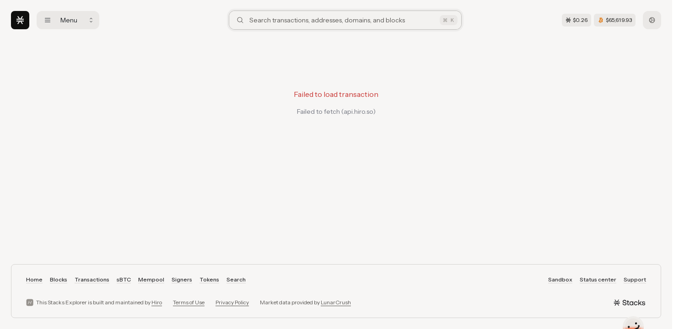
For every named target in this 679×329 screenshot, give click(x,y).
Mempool (151, 279)
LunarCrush (336, 302)
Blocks (58, 279)
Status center (598, 279)
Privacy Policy (232, 302)
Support (635, 279)
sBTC (124, 279)
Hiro (156, 302)
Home (34, 279)
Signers (182, 279)
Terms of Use (189, 302)
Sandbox (560, 279)
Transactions (92, 279)
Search (236, 279)
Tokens (209, 279)
